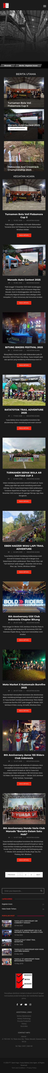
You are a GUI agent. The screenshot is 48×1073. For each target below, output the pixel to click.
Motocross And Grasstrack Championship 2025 (23, 168)
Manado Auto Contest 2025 (24, 125)
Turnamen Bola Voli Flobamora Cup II (19, 104)
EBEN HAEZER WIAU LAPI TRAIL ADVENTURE (24, 547)
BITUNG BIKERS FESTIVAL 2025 (24, 347)
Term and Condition (18, 1068)
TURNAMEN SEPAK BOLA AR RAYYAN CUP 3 (24, 474)
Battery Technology (23, 1019)
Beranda (7, 66)
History (24, 1024)
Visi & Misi (24, 1026)
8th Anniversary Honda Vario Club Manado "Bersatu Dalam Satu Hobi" (24, 831)
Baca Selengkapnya (17, 128)
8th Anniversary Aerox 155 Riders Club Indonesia (24, 757)
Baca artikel (24, 235)
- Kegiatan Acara (33, 220)
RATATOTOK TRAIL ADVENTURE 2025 (24, 411)
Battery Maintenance (24, 1016)
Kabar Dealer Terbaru (9, 909)
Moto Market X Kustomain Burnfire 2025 (24, 686)
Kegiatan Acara (7, 904)
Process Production (24, 1021)
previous (11, 875)
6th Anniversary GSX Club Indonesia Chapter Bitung (24, 618)
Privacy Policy (31, 1068)
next (38, 875)
